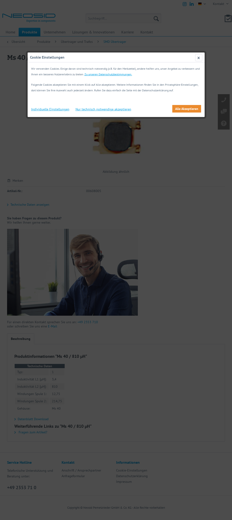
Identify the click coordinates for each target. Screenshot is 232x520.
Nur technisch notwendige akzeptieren (103, 109)
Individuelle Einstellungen (50, 109)
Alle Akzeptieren (186, 109)
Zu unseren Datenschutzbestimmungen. (108, 74)
